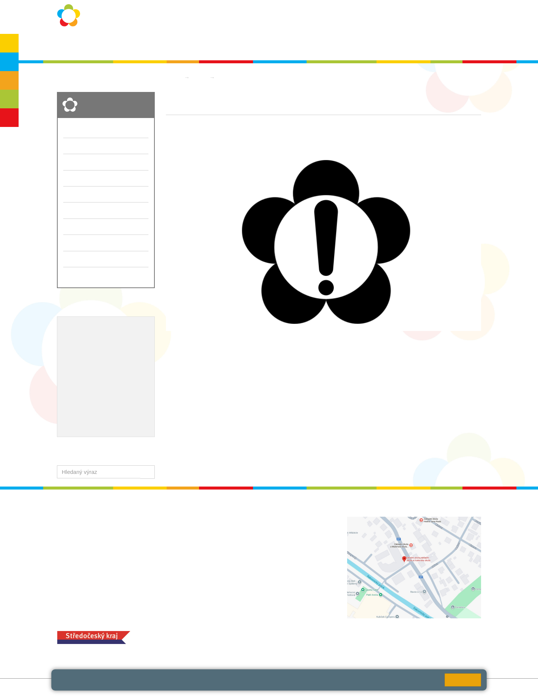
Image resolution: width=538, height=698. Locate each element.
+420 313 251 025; (226, 644)
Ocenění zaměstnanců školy (100, 376)
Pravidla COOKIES (277, 688)
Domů (173, 77)
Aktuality (265, 45)
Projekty (110, 352)
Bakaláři (399, 45)
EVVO (71, 352)
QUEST (368, 45)
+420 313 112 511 (234, 528)
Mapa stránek (155, 688)
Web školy (468, 688)
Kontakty (337, 45)
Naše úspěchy (82, 364)
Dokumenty (300, 45)
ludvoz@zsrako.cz (243, 536)
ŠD (9, 118)
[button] (147, 471)
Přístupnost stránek (225, 688)
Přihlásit (186, 688)
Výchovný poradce (87, 328)
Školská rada (459, 45)
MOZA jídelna (219, 633)
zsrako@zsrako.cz (244, 578)
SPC (426, 45)
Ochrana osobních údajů (176, 45)
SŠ (9, 99)
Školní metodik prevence (96, 340)
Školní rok (230, 45)
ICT (90, 352)
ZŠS (9, 80)
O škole (125, 45)
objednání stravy (270, 644)
